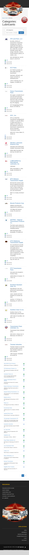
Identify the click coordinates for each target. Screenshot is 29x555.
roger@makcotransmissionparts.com (24, 458)
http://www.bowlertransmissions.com (24, 386)
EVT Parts (13, 67)
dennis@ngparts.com (24, 467)
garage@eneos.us (24, 399)
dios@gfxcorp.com (5, 135)
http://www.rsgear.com (5, 302)
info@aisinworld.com (24, 365)
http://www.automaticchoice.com (24, 374)
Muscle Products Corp (17, 203)
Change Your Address (8, 496)
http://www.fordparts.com (24, 408)
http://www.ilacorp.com (5, 153)
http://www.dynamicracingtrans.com (24, 392)
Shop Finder (5, 490)
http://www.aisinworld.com (24, 364)
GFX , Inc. (13, 115)
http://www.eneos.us (24, 398)
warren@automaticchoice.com (24, 376)
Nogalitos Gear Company (9, 466)
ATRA (25, 530)
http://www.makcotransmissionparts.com (24, 456)
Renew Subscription (8, 494)
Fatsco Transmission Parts (16, 91)
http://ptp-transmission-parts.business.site (5, 279)
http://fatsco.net (5, 108)
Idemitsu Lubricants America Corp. (16, 143)
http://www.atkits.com (5, 60)
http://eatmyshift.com (24, 462)
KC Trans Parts (7, 429)
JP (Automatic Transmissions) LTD (11, 418)
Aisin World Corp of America (9, 363)
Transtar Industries (16, 344)
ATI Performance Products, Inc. (10, 368)
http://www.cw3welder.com (24, 369)
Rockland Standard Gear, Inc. (16, 285)
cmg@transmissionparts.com (24, 448)
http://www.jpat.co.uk (24, 419)
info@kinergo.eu (24, 437)
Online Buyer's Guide (8, 488)
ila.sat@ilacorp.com (7, 153)
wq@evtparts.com (7, 84)
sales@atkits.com (7, 60)
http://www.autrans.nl (24, 380)
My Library (5, 498)
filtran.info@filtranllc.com (24, 405)
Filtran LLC (6, 402)
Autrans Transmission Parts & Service (10, 380)
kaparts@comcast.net (24, 424)
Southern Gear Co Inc (17, 310)
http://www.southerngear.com (5, 319)
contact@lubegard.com (7, 172)
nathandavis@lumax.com (24, 451)
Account (24, 540)
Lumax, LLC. (6, 450)
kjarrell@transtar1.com (7, 357)
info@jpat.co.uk (24, 420)
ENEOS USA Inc (7, 397)
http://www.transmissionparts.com (24, 446)
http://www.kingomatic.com (24, 440)
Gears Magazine (22, 534)
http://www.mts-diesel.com (5, 196)
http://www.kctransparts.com (24, 430)
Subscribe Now (6, 492)
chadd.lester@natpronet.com (7, 234)
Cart (25, 538)
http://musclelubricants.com (5, 212)
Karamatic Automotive (8, 424)
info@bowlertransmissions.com (24, 388)
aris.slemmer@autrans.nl (24, 382)
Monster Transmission (8, 461)
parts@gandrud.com (24, 415)
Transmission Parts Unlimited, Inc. (16, 327)
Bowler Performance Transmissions (11, 386)
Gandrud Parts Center (8, 413)
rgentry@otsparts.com (7, 261)
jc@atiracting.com (24, 370)
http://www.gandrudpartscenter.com (24, 414)
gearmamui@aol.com (7, 319)
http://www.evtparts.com (5, 84)
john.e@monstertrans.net (24, 463)
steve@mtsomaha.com (7, 196)
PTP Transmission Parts (15, 269)
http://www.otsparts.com (5, 261)
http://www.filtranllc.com (24, 403)
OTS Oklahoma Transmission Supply (16, 241)
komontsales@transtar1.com (24, 442)
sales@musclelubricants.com (7, 212)
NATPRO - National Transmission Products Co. (17, 221)
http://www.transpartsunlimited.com (5, 337)
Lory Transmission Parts (9, 445)
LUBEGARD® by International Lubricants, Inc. (15, 162)
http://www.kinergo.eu (24, 435)
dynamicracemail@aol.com (24, 394)
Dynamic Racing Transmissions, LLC (11, 391)
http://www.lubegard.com (5, 172)
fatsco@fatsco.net (7, 108)
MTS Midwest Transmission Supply (16, 179)
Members (24, 532)
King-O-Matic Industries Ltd (9, 440)
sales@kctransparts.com (24, 432)
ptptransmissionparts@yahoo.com (7, 279)
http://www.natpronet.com (5, 234)
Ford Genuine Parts (8, 407)
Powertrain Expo (22, 536)
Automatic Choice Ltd (8, 374)
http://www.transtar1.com (5, 357)
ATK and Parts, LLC (16, 39)
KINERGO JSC (7, 435)
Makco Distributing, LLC (9, 455)
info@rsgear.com (7, 302)
